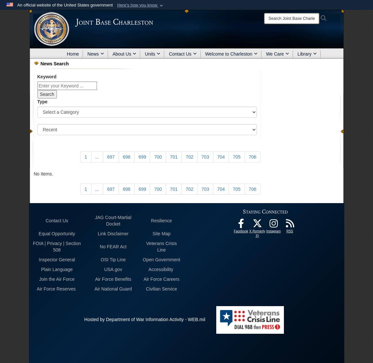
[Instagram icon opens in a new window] (273, 225)
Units (152, 54)
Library (307, 54)
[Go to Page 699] (142, 156)
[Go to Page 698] (127, 156)
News (95, 54)
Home (73, 54)
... (97, 157)
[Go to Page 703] (205, 156)
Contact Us (182, 54)
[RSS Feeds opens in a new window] (290, 225)
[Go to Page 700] (158, 156)
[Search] (291, 18)
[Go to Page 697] (111, 156)
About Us (125, 54)
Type (42, 101)
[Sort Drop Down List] (147, 129)
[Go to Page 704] (221, 156)
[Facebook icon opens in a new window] (241, 225)
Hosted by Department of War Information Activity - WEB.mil (144, 319)
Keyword (47, 76)
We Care (277, 54)
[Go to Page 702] (189, 156)
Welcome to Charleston (231, 54)
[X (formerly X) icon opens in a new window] (257, 225)
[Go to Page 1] (85, 156)
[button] (140, 5)
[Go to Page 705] (237, 156)
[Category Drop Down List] (147, 112)
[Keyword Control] (67, 86)
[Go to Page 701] (174, 156)
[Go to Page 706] (252, 156)
